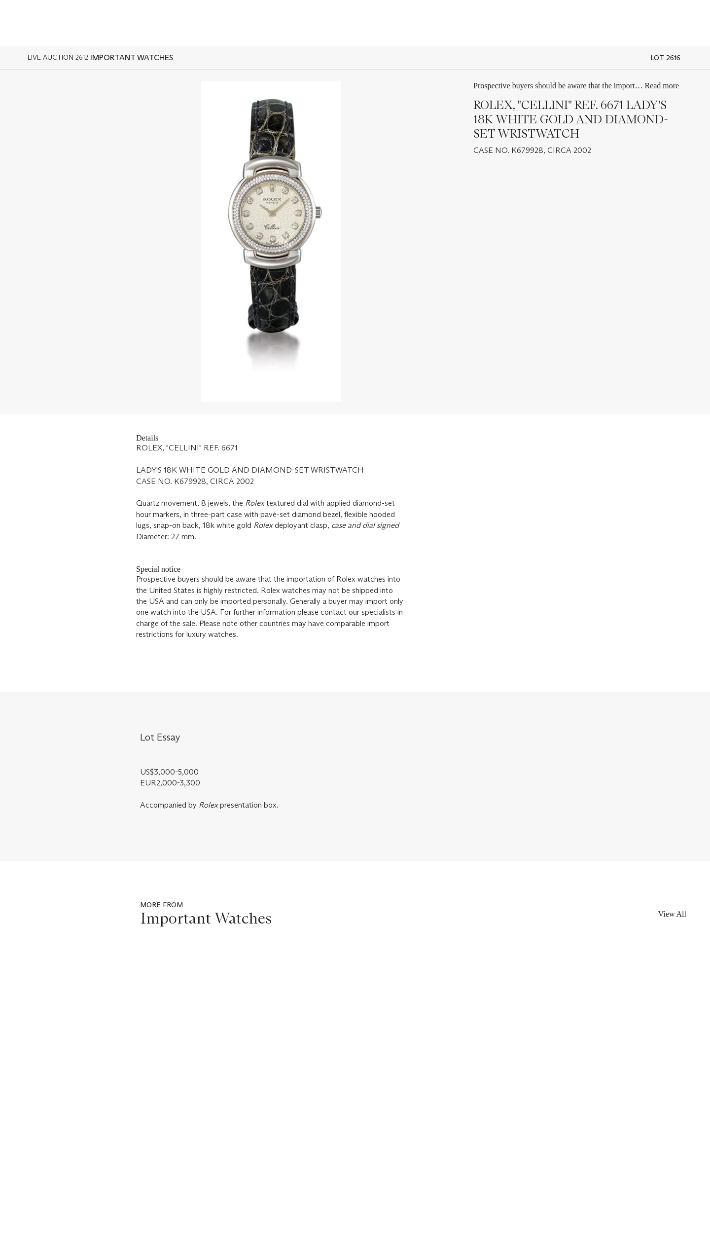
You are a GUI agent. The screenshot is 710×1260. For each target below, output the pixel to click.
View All (672, 914)
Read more (661, 85)
